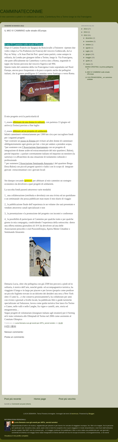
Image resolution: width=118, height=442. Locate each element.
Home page (40, 399)
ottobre (88, 45)
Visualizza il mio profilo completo (16, 436)
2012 (86, 35)
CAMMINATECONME (21, 11)
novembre (90, 41)
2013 (86, 32)
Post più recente (12, 399)
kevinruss (74, 414)
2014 (86, 29)
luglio (88, 51)
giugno (88, 54)
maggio (89, 57)
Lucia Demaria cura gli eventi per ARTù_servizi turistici (36, 422)
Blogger (91, 414)
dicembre (89, 38)
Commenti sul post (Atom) (21, 404)
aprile (88, 61)
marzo (88, 64)
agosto (88, 48)
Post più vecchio (67, 399)
